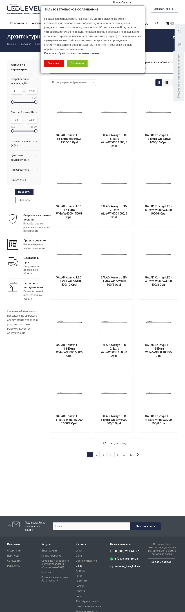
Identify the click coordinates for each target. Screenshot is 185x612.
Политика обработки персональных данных (71, 53)
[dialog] (92, 306)
